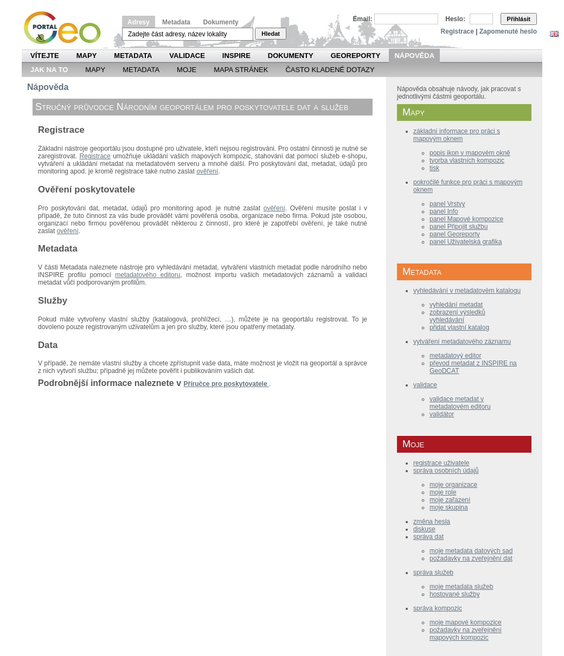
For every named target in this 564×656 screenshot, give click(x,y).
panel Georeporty (455, 234)
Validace (186, 56)
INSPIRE (236, 56)
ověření (207, 171)
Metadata (176, 22)
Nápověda (414, 56)
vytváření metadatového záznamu (462, 341)
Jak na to (49, 70)
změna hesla (431, 521)
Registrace (457, 31)
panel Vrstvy (447, 204)
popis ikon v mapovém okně (470, 153)
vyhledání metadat (456, 304)
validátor (442, 414)
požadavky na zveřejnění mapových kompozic (466, 633)
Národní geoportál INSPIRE (66, 28)
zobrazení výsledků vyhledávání (457, 316)
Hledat (270, 33)
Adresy (138, 22)
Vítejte (44, 56)
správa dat (428, 537)
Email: (363, 19)
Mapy (86, 56)
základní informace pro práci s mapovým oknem (456, 135)
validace (425, 385)
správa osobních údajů (446, 470)
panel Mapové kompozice (466, 219)
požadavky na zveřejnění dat (471, 558)
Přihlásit (518, 19)
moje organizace (453, 484)
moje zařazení (450, 500)
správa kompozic (437, 608)
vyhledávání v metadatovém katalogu (467, 290)
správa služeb (433, 572)
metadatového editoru (147, 275)
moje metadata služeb (461, 586)
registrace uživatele (441, 463)
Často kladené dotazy (329, 70)
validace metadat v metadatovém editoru (460, 402)
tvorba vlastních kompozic (467, 160)
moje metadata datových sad (471, 551)
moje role (443, 492)
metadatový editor (455, 355)
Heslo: (455, 19)
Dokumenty (220, 22)
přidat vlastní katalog (459, 327)
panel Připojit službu (459, 226)
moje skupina (449, 507)
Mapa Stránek (241, 70)
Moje (186, 70)
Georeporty (356, 56)
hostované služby (455, 594)
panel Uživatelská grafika (466, 242)
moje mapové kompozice (466, 622)
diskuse (424, 529)
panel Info (444, 211)
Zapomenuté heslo (508, 31)
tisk (434, 168)
